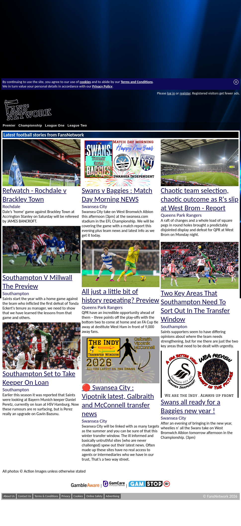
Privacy (66, 496)
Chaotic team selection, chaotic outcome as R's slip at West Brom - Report (200, 199)
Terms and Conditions (137, 82)
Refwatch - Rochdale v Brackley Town (34, 195)
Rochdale (11, 206)
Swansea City (94, 206)
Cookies (78, 496)
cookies (85, 82)
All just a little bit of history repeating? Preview (120, 296)
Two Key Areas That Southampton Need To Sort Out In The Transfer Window (195, 306)
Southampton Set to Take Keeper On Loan (38, 378)
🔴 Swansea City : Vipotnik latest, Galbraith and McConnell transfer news (118, 400)
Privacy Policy (102, 86)
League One (54, 125)
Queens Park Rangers (102, 307)
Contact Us (24, 496)
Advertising (113, 496)
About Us (9, 496)
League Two (77, 125)
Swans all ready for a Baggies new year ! (190, 406)
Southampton (15, 293)
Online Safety (94, 496)
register (185, 93)
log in (171, 93)
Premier (9, 125)
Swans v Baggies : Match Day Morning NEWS (117, 195)
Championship (30, 125)
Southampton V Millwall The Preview (37, 282)
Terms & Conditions (46, 496)
